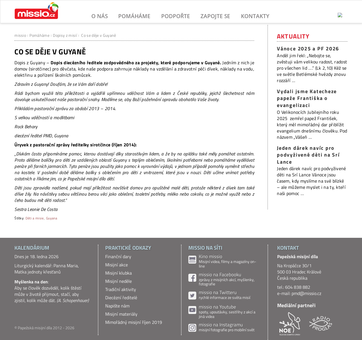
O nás (99, 16)
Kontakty (255, 16)
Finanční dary (118, 256)
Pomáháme (134, 16)
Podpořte (175, 16)
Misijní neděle (118, 281)
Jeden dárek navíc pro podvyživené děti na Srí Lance (308, 155)
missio (20, 35)
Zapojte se (215, 16)
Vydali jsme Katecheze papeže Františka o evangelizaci (307, 98)
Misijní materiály (121, 314)
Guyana (51, 218)
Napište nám (117, 305)
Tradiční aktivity (120, 289)
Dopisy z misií (65, 35)
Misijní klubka (118, 273)
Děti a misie (34, 218)
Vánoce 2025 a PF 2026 (308, 48)
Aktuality (293, 36)
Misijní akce (116, 264)
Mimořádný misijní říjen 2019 (133, 322)
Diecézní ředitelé (121, 297)
